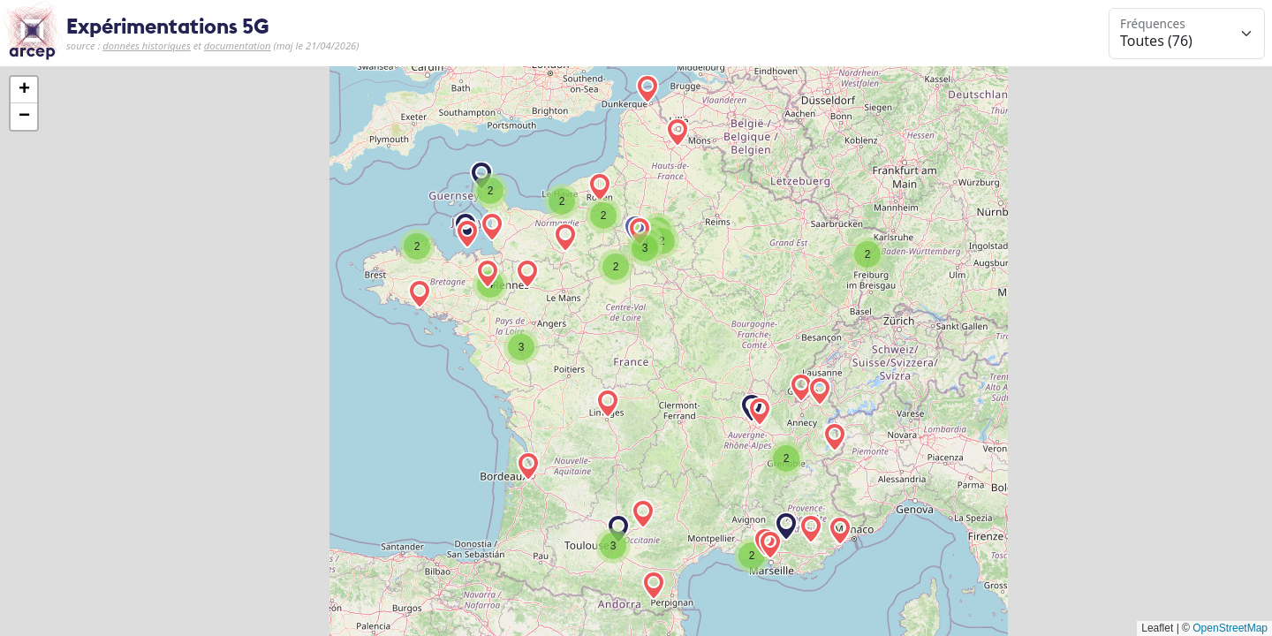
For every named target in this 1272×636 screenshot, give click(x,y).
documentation (237, 45)
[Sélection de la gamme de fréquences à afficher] (1187, 33)
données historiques (146, 45)
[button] (760, 412)
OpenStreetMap (1230, 628)
